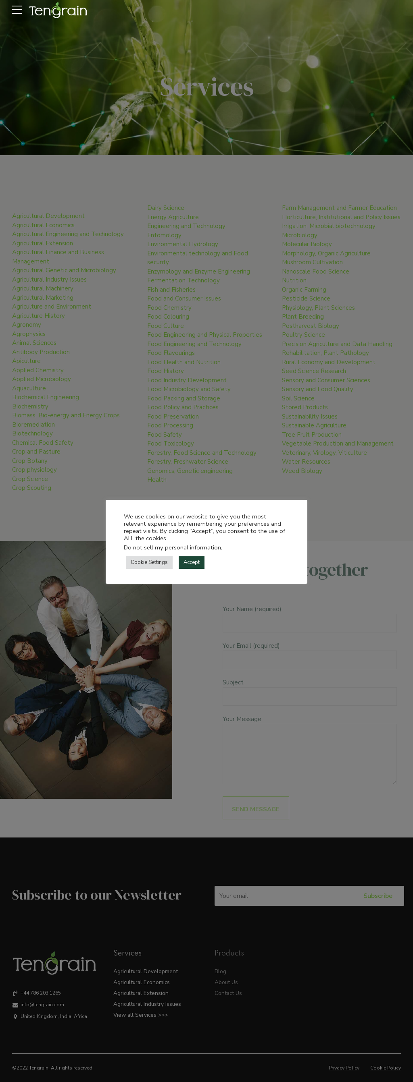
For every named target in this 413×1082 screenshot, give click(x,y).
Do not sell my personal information (172, 547)
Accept (192, 562)
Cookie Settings (149, 562)
